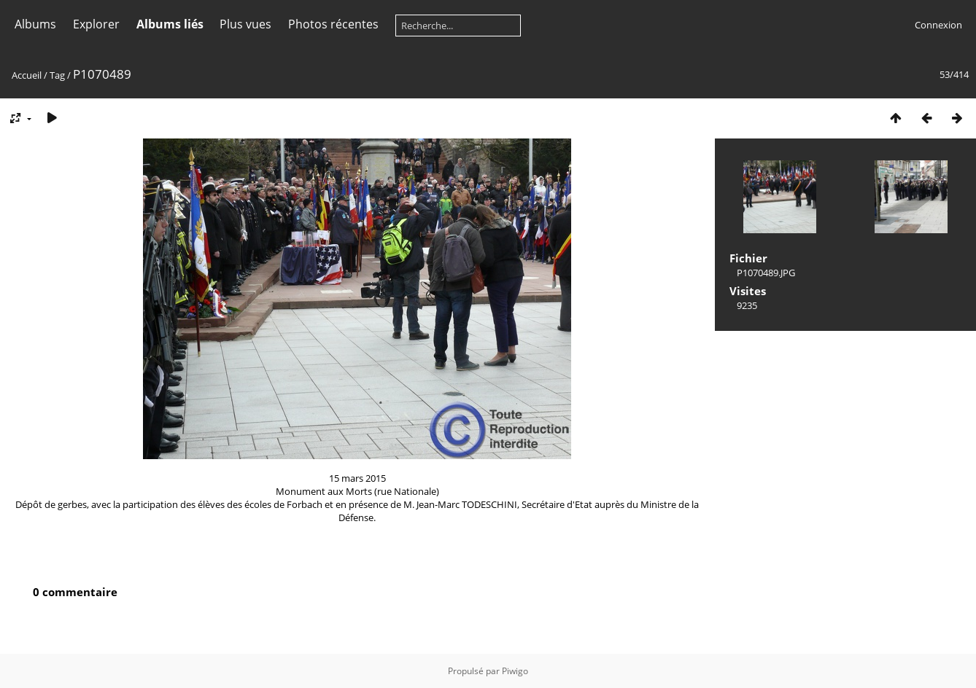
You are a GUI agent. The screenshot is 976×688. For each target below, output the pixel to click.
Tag (57, 75)
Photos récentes (333, 24)
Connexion (938, 24)
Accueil (27, 75)
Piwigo (515, 671)
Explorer (96, 24)
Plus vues (245, 24)
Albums (35, 24)
